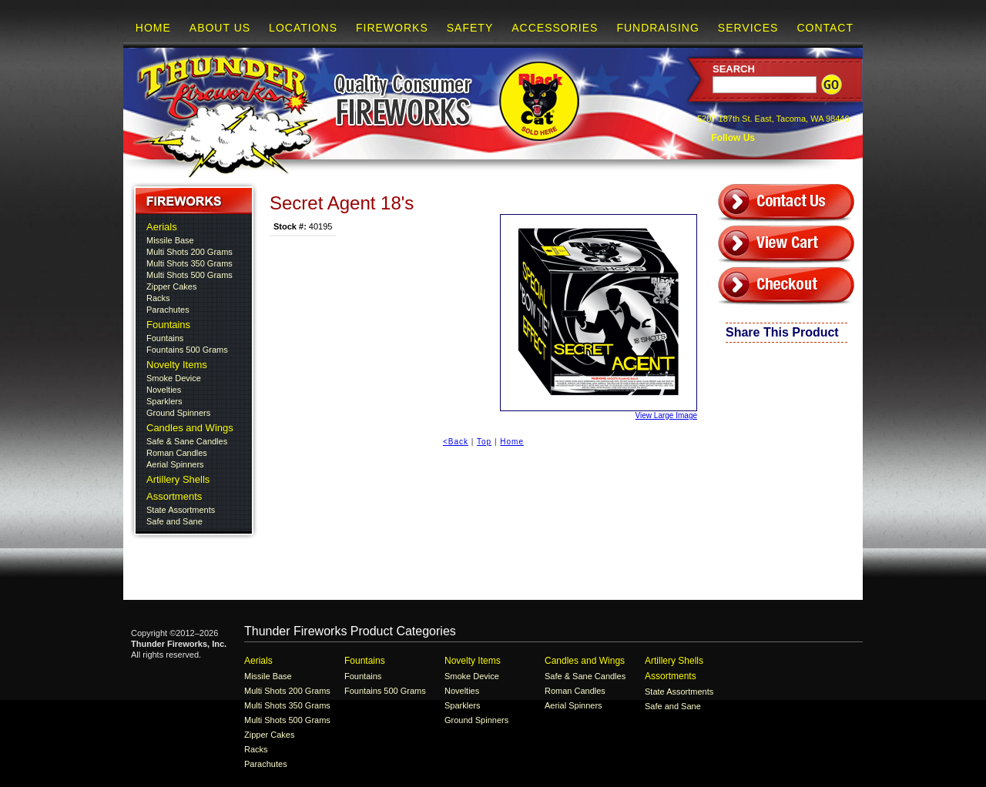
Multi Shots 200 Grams (189, 251)
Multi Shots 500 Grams (189, 275)
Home (153, 28)
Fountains (168, 324)
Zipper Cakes (171, 286)
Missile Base (170, 240)
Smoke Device (173, 378)
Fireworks (392, 28)
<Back (455, 441)
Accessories (554, 28)
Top (484, 441)
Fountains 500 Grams (187, 349)
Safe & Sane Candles (186, 441)
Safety (470, 28)
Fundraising (657, 28)
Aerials (161, 227)
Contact (825, 28)
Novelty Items (176, 364)
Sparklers (164, 401)
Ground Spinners (178, 412)
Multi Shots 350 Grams (189, 263)
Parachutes (167, 309)
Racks (158, 298)
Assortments (174, 496)
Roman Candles (176, 452)
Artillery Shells (178, 479)
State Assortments (180, 509)
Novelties (163, 389)
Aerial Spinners (175, 464)
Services (748, 28)
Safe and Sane (174, 521)
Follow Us (732, 137)
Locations (303, 28)
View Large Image (598, 317)
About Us (219, 28)
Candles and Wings (189, 428)
